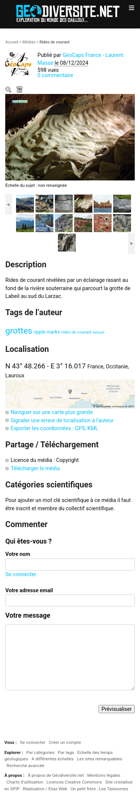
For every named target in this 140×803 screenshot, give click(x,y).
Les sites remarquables (99, 758)
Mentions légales (103, 775)
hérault (99, 332)
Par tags (66, 752)
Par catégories (40, 752)
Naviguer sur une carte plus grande (51, 412)
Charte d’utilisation (25, 782)
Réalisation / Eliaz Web (45, 788)
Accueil (11, 42)
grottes (18, 331)
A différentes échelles (52, 758)
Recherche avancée (25, 765)
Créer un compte (65, 742)
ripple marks (47, 332)
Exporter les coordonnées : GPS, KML (54, 428)
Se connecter (20, 574)
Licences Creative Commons (74, 782)
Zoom (9, 90)
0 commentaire (55, 75)
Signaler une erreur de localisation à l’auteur (61, 420)
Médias (28, 42)
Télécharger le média (20, 90)
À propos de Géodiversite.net (56, 775)
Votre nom (17, 554)
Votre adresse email (29, 590)
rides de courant (76, 332)
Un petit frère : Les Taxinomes (99, 788)
